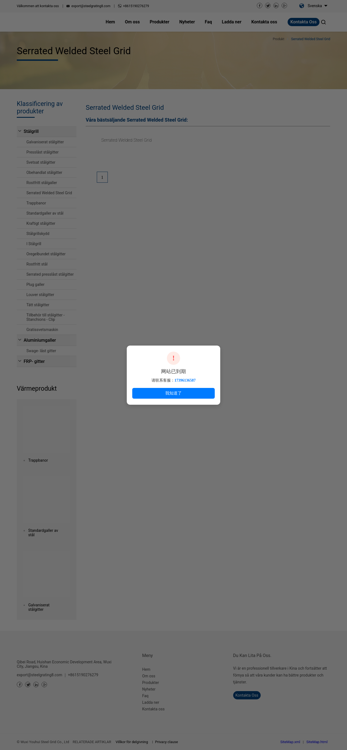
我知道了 (173, 393)
